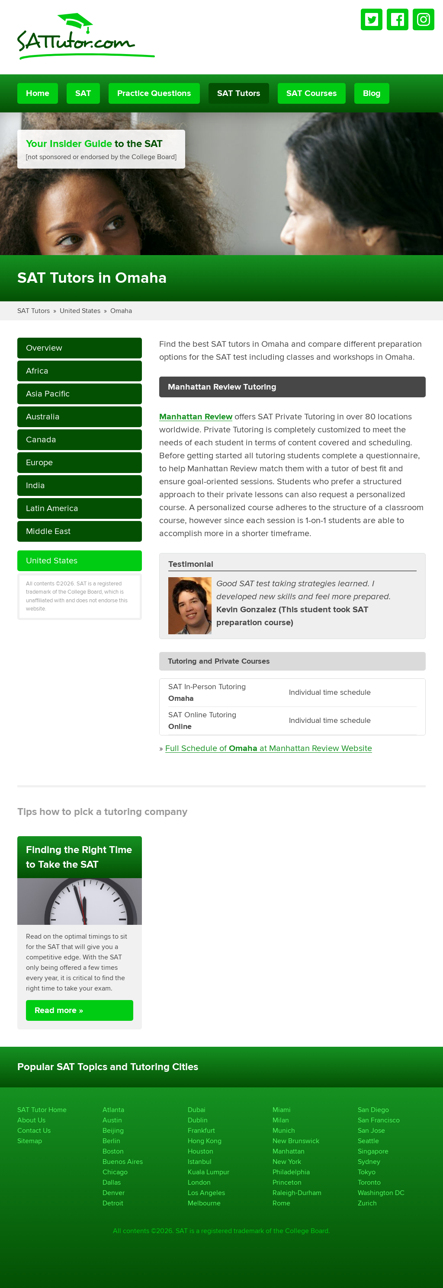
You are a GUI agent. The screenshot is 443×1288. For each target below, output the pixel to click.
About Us (31, 1120)
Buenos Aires (123, 1161)
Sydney (369, 1161)
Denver (114, 1193)
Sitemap (29, 1141)
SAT (83, 93)
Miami (282, 1110)
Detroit (113, 1203)
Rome (281, 1203)
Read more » (59, 1010)
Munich (284, 1130)
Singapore (373, 1151)
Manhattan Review (195, 417)
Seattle (368, 1141)
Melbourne (204, 1203)
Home (37, 93)
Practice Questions (154, 93)
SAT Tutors (238, 93)
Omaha (121, 311)
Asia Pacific (48, 394)
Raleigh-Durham (297, 1193)
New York (287, 1161)
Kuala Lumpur (208, 1172)
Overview (44, 348)
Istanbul (200, 1161)
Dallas (112, 1182)
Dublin (198, 1120)
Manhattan (289, 1151)
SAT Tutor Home (42, 1110)
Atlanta (113, 1110)
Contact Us (34, 1130)
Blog (372, 93)
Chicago (115, 1172)
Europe (39, 462)
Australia (43, 417)
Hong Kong (205, 1141)
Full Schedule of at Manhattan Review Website (268, 748)
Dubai (196, 1110)
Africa (37, 371)
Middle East (48, 531)
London (199, 1182)
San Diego (373, 1110)
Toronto (369, 1182)
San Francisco (379, 1120)
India (35, 485)
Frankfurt (201, 1130)
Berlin (111, 1141)
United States (80, 311)
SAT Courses (311, 93)
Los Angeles (206, 1193)
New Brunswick (296, 1141)
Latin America (52, 508)
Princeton (287, 1182)
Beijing (113, 1130)
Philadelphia (291, 1172)
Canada (41, 439)
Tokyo (367, 1172)
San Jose (371, 1130)
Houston (200, 1151)
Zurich (367, 1203)
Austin (112, 1120)
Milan (281, 1120)
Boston (113, 1151)
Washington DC (381, 1193)
